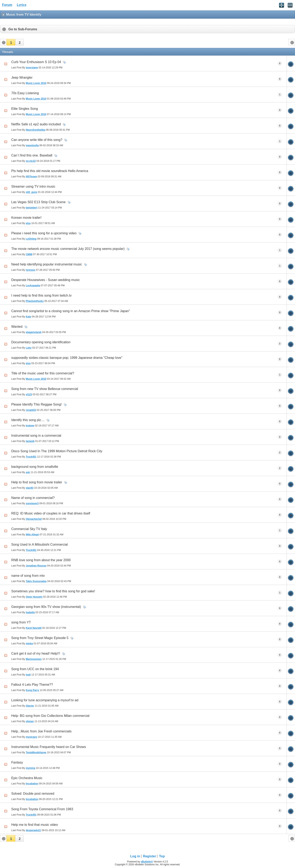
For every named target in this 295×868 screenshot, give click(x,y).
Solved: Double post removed (32, 793)
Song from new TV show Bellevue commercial (44, 389)
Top (162, 856)
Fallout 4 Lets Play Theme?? (32, 684)
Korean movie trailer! (26, 217)
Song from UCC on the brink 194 (35, 669)
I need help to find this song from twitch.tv (41, 295)
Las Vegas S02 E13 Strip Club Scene (38, 202)
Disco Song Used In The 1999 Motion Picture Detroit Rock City (56, 451)
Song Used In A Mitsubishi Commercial (39, 544)
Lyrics (21, 5)
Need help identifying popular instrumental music (46, 264)
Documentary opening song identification (40, 342)
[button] (11, 42)
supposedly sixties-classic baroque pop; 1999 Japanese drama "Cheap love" (66, 357)
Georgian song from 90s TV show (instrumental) (46, 607)
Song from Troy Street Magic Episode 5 (39, 638)
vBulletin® (147, 861)
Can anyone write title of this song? (36, 140)
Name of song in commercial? (33, 498)
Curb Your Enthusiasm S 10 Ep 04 (36, 62)
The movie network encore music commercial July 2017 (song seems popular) (68, 248)
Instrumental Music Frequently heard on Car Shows (48, 747)
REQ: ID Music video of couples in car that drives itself (50, 513)
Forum (7, 5)
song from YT (21, 622)
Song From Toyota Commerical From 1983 (42, 809)
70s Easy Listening (25, 93)
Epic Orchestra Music (26, 778)
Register (149, 856)
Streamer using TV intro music (33, 186)
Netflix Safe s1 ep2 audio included (36, 124)
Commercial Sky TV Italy (29, 529)
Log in (135, 856)
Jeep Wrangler (22, 77)
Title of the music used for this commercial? (42, 373)
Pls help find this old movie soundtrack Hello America (49, 171)
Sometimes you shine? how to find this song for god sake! (53, 591)
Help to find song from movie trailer (36, 482)
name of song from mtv (28, 575)
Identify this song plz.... (28, 420)
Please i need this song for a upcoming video (43, 233)
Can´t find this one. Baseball (31, 155)
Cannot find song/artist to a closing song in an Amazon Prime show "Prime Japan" (70, 311)
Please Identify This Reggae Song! (36, 404)
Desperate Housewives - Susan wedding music (45, 280)
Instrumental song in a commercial (36, 435)
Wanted (17, 326)
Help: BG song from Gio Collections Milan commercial (50, 715)
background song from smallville (34, 466)
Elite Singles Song (24, 108)
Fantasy (17, 762)
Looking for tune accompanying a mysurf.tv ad (44, 700)
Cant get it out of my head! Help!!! (35, 653)
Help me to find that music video (34, 824)
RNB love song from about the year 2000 (41, 560)
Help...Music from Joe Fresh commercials (41, 731)
